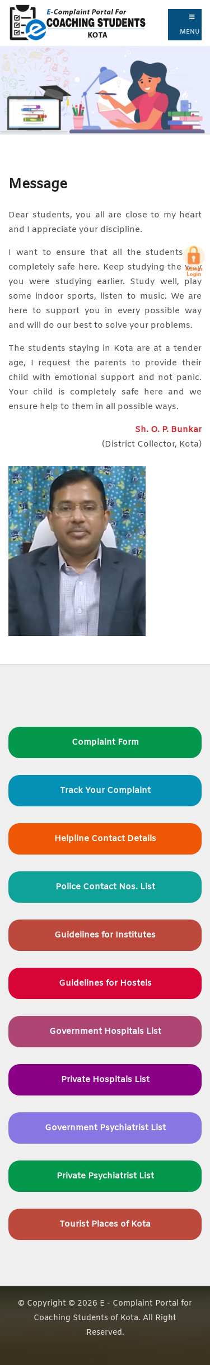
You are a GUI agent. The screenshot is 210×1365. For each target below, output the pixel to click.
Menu (190, 25)
